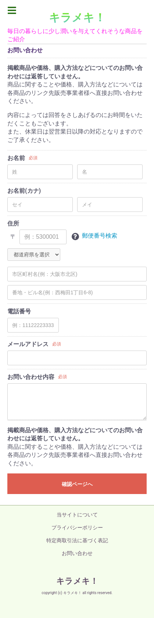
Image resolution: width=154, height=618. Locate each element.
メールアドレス (28, 344)
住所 (13, 223)
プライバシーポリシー (77, 527)
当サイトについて (77, 515)
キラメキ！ (77, 17)
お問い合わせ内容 (30, 376)
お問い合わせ (77, 553)
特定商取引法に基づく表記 (77, 540)
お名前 (16, 157)
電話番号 (19, 311)
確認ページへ (77, 484)
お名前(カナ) (24, 190)
